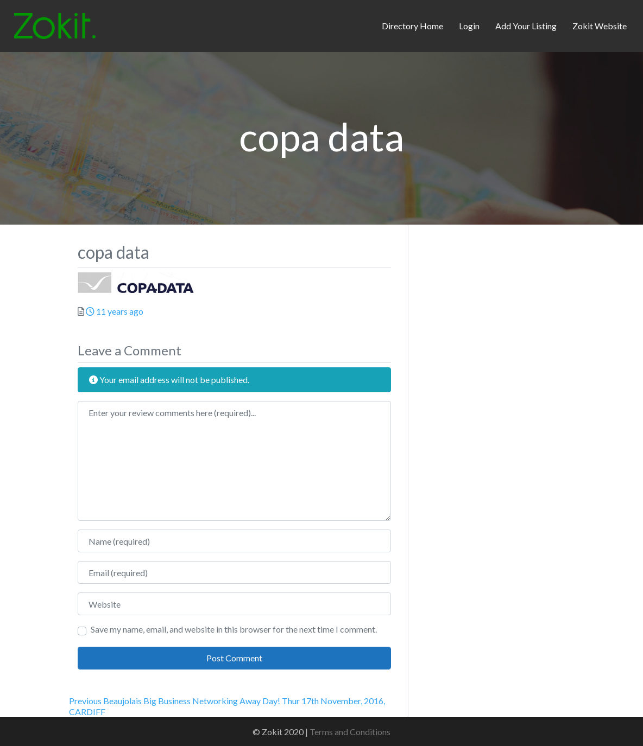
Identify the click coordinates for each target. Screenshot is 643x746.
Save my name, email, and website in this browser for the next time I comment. (234, 629)
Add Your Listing (526, 26)
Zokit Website (599, 26)
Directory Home (412, 26)
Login (469, 26)
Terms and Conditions (350, 731)
